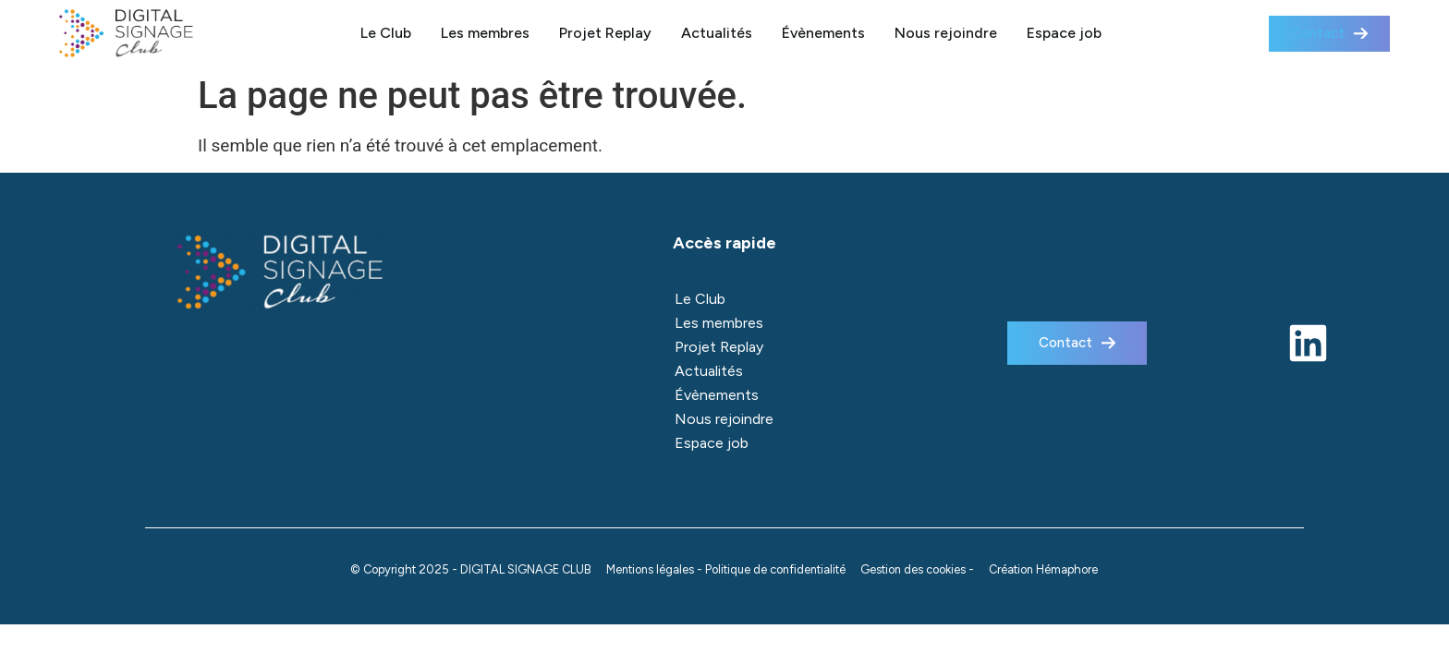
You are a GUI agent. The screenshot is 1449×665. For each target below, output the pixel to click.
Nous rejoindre (946, 33)
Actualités (716, 33)
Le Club (385, 33)
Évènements (823, 33)
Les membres (485, 33)
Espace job (1064, 33)
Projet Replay (605, 33)
